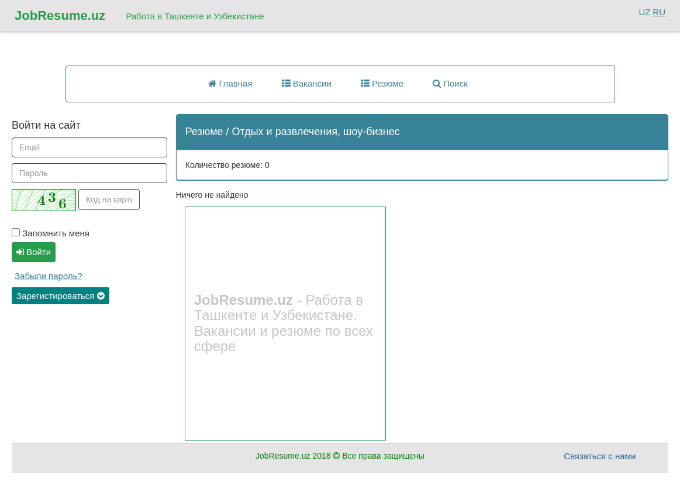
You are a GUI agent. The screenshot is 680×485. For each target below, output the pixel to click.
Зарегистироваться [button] (60, 296)
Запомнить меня (50, 233)
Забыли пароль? (48, 276)
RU (659, 12)
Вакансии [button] (307, 83)
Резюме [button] (382, 83)
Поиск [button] (450, 83)
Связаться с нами (600, 456)
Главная (230, 83)
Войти (33, 252)
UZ (644, 12)
